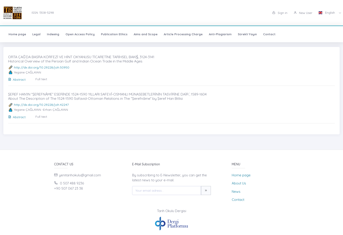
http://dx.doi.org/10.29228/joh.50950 (41, 67)
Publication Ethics (114, 34)
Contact (269, 34)
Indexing (53, 34)
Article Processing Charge (183, 34)
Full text (41, 79)
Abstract (17, 80)
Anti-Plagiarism (220, 34)
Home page (17, 34)
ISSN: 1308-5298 (43, 12)
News (236, 191)
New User (303, 13)
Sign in (279, 13)
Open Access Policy (80, 34)
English (327, 12)
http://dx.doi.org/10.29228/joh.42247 (41, 105)
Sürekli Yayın (247, 34)
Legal (36, 34)
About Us (239, 183)
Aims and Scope (145, 34)
